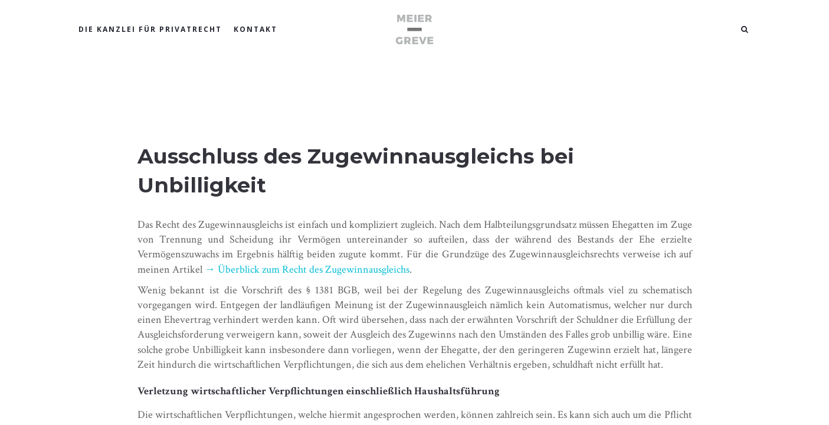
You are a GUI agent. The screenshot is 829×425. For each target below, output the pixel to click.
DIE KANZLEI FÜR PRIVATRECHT (150, 29)
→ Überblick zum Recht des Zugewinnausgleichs (307, 269)
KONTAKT (255, 29)
